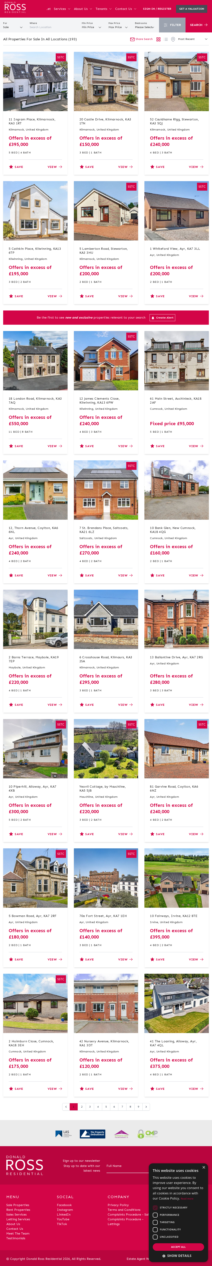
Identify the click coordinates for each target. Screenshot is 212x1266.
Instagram (65, 1210)
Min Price (87, 23)
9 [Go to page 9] (138, 1106)
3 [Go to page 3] (90, 1106)
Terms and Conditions (124, 1210)
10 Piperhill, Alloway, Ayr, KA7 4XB (32, 788)
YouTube (63, 1219)
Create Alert (162, 318)
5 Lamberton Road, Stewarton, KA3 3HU (103, 251)
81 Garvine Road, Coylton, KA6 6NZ (174, 788)
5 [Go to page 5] (106, 1106)
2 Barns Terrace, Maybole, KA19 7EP (34, 659)
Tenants (104, 9)
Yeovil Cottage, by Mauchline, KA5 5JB (102, 788)
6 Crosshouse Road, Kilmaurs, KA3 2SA (105, 659)
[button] (178, 1255)
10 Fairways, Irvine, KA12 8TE (173, 916)
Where (33, 23)
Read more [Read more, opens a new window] (187, 1198)
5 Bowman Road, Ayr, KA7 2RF (33, 916)
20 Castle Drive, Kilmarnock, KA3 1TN (105, 121)
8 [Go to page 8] (130, 1106)
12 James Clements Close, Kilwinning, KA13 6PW (99, 400)
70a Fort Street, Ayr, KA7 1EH (103, 916)
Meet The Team (17, 1233)
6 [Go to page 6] (114, 1106)
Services (62, 9)
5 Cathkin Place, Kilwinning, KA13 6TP (35, 251)
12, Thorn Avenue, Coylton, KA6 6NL (33, 530)
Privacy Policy (118, 1205)
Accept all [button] (178, 1247)
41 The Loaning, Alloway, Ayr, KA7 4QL (173, 1043)
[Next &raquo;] (146, 1107)
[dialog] (178, 1212)
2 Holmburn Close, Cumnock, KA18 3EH (31, 1043)
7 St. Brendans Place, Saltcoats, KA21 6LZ (103, 530)
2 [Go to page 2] (82, 1106)
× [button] (203, 1167)
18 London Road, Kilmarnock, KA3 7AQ (35, 400)
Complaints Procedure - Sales (130, 1214)
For (5, 23)
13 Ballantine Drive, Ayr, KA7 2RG (176, 657)
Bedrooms (141, 23)
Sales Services (16, 1214)
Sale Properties (17, 1205)
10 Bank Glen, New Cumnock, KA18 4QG (172, 530)
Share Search (141, 39)
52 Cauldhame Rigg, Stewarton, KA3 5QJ (174, 121)
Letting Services (18, 1219)
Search (198, 25)
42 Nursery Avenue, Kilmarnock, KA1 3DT (104, 1043)
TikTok (62, 1224)
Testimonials (15, 1238)
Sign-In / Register (157, 8)
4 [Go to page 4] (98, 1106)
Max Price (114, 23)
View (55, 167)
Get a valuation (191, 8)
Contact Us (126, 9)
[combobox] (53, 27)
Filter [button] (172, 25)
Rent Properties (18, 1210)
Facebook (64, 1205)
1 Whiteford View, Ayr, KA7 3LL (175, 249)
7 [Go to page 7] (122, 1106)
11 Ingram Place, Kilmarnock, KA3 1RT (32, 121)
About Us (83, 9)
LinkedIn (64, 1214)
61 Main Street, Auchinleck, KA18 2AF (176, 400)
